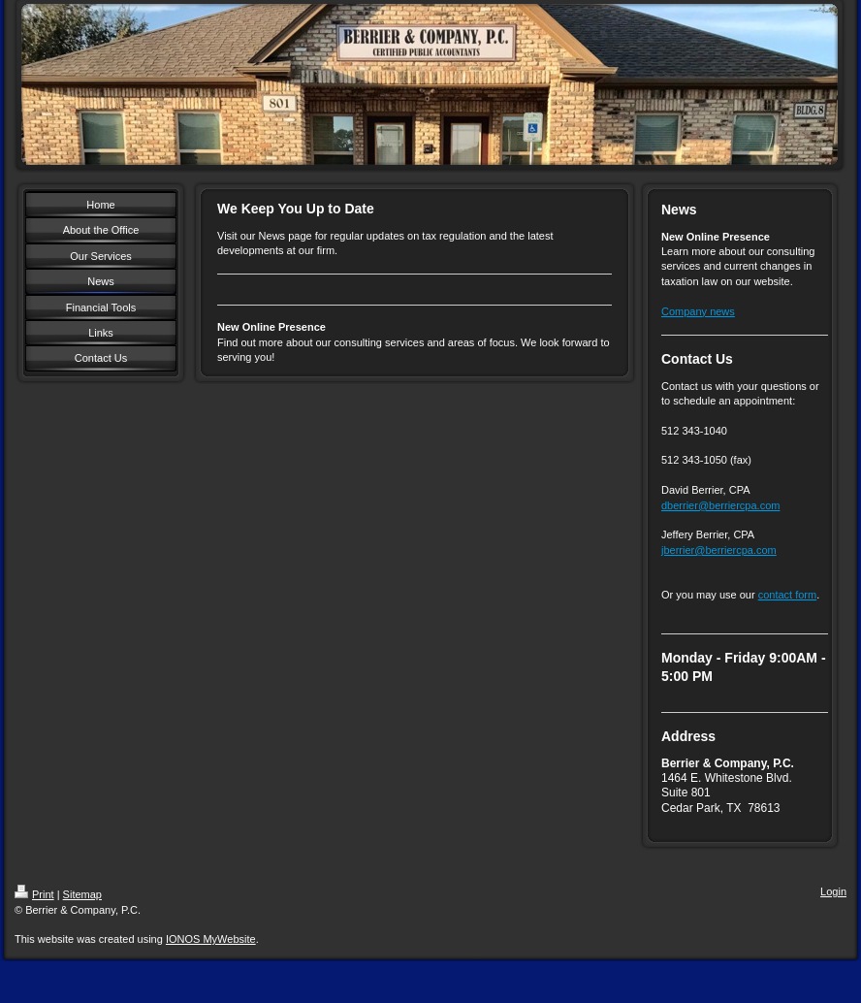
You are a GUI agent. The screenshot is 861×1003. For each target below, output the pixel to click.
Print (34, 894)
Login (833, 891)
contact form (787, 594)
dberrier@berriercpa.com (720, 505)
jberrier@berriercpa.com (719, 550)
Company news (698, 311)
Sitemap (82, 894)
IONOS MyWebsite (211, 939)
